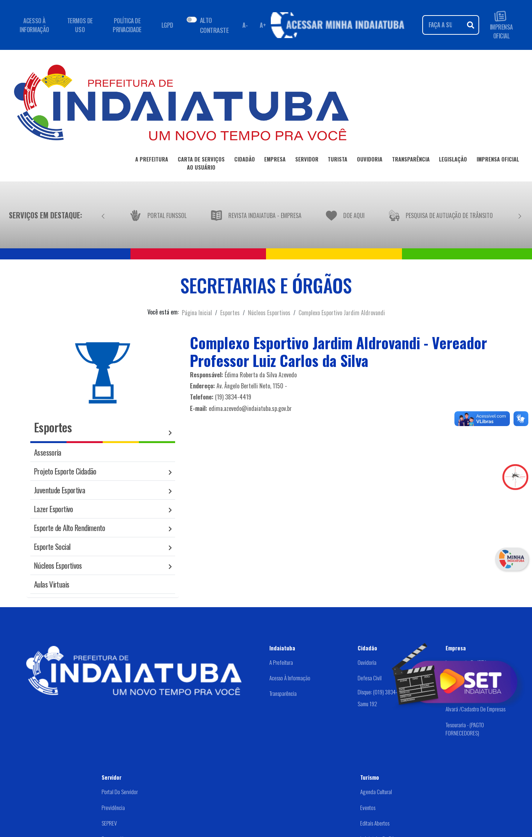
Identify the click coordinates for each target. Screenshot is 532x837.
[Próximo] (520, 215)
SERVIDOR (306, 160)
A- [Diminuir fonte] (245, 25)
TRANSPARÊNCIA (411, 160)
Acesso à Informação (289, 678)
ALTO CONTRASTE (214, 24)
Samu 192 (367, 704)
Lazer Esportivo (53, 508)
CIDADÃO (244, 160)
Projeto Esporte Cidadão (65, 471)
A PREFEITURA (151, 160)
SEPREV (109, 823)
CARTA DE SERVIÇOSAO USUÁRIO (201, 164)
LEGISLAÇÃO (453, 160)
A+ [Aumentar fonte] (263, 25)
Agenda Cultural (376, 791)
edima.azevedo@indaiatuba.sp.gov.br (250, 408)
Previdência (113, 807)
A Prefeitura (281, 662)
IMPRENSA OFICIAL (501, 25)
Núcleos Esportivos (269, 312)
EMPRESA (275, 160)
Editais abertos (374, 823)
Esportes (230, 312)
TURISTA (337, 160)
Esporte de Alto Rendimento (69, 527)
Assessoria (47, 452)
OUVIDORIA (369, 160)
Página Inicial (197, 312)
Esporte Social (52, 546)
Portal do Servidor (120, 791)
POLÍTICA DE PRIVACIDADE (127, 25)
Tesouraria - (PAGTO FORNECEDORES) (465, 729)
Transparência (283, 693)
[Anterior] (103, 215)
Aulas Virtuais (51, 584)
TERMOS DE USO (80, 25)
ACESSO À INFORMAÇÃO (34, 25)
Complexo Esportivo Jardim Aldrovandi (342, 312)
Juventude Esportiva (59, 490)
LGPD (167, 25)
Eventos (367, 807)
